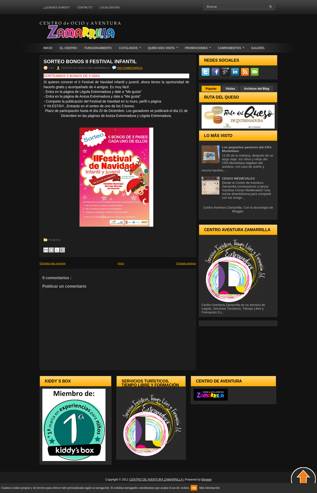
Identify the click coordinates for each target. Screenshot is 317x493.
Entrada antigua (186, 263)
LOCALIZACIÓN (110, 7)
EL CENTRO (68, 48)
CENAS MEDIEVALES (238, 178)
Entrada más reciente (53, 263)
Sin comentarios (129, 67)
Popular (211, 88)
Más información (209, 488)
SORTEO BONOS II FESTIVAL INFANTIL (90, 61)
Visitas (230, 88)
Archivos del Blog (256, 88)
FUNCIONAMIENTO (98, 48)
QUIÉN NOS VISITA (164, 46)
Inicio (121, 263)
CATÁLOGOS (131, 46)
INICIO (48, 48)
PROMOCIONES (199, 46)
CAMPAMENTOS (232, 46)
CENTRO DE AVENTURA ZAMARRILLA (156, 479)
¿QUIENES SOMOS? (56, 7)
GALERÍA (257, 48)
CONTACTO (84, 7)
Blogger (237, 211)
